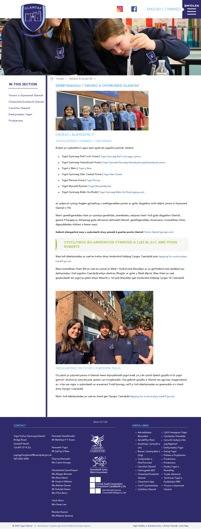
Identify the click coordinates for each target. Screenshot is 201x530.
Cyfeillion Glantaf (147, 491)
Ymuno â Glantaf (81, 79)
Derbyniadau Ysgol (173, 449)
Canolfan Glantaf (147, 468)
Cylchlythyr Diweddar (175, 438)
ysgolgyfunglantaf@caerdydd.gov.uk (33, 456)
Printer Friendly (171, 527)
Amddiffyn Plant (146, 441)
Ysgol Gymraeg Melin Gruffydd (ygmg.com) (122, 193)
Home (60, 79)
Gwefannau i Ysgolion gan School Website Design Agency (63, 527)
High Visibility (139, 527)
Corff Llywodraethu (148, 487)
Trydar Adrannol (172, 475)
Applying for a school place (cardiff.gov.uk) (152, 398)
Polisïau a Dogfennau (175, 457)
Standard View (154, 527)
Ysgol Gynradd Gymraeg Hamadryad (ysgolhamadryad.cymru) (134, 164)
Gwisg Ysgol (170, 453)
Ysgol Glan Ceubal (112, 176)
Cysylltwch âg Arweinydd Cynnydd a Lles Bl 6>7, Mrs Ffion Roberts (120, 246)
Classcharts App (146, 483)
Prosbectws (169, 460)
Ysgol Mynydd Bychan (100, 188)
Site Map (184, 527)
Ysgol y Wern (85, 170)
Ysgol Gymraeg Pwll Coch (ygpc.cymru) (120, 158)
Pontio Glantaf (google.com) (158, 233)
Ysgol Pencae (93, 182)
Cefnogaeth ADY (146, 472)
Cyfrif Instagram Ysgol (175, 434)
